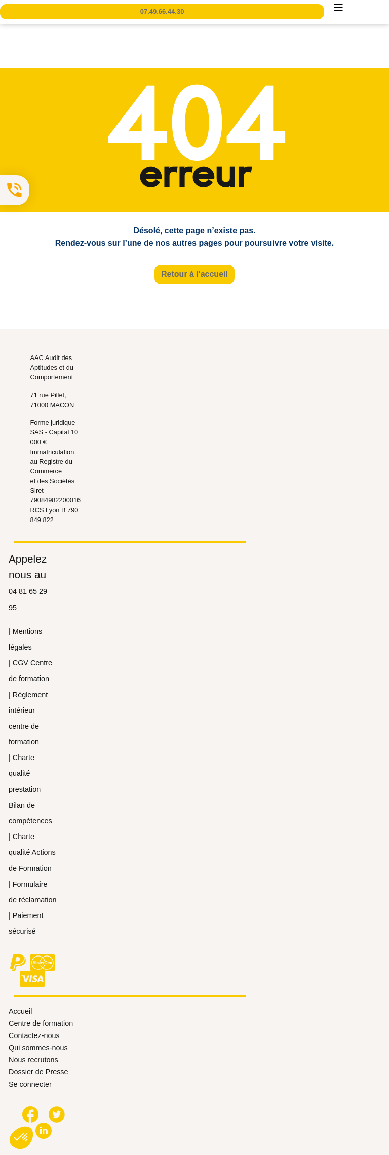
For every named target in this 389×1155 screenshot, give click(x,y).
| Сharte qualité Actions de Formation (32, 852)
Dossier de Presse (38, 1072)
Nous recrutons (33, 1060)
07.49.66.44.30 (162, 11)
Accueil (20, 1011)
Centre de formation (41, 1023)
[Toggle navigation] (338, 10)
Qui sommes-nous (38, 1048)
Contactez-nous (34, 1035)
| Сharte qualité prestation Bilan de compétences (30, 789)
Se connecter (30, 1084)
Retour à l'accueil (194, 274)
